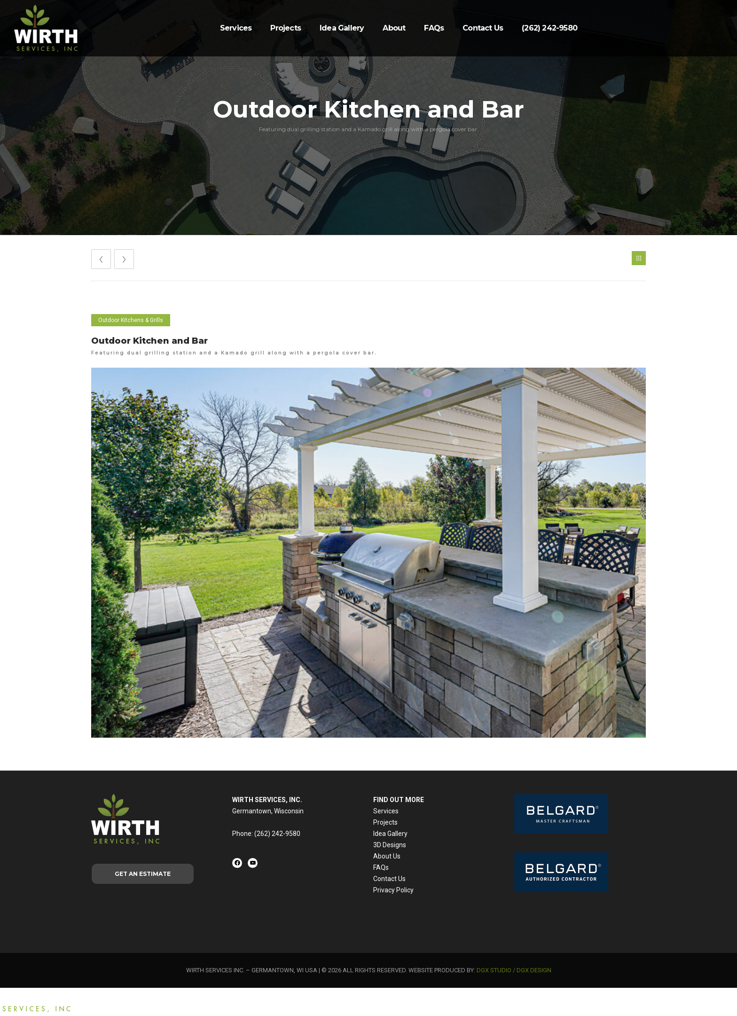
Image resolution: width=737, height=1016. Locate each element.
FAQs (434, 28)
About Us (386, 856)
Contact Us (483, 28)
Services (236, 28)
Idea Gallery (342, 28)
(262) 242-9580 (549, 28)
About (394, 28)
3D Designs (389, 845)
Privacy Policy (393, 890)
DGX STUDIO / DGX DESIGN (514, 970)
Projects (285, 28)
